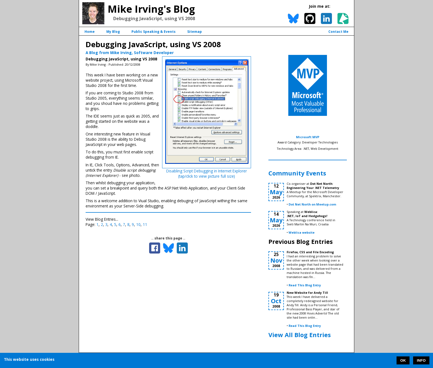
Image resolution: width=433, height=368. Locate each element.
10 (138, 224)
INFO (421, 360)
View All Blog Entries (299, 335)
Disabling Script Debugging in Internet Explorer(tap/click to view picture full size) (206, 173)
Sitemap (194, 31)
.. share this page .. (168, 238)
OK (403, 360)
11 (145, 224)
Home (90, 31)
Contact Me (338, 31)
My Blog (113, 31)
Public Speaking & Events (153, 31)
